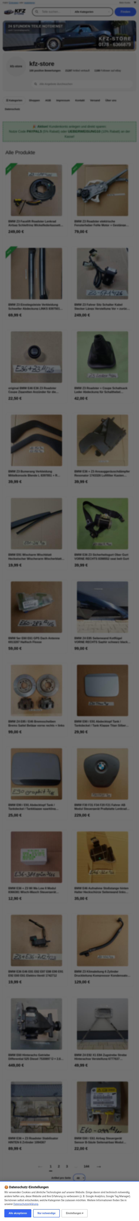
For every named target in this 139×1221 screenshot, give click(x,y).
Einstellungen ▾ (74, 1213)
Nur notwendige (46, 1213)
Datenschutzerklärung (25, 1204)
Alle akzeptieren (18, 1213)
